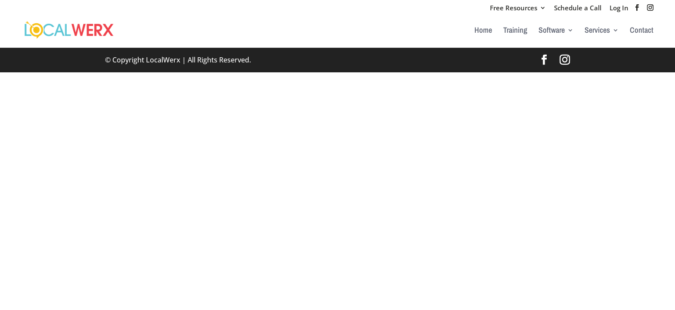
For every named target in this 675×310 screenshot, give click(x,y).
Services (597, 31)
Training (515, 31)
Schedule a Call (577, 8)
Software (552, 31)
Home (483, 31)
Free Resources (513, 8)
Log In (619, 8)
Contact (641, 31)
